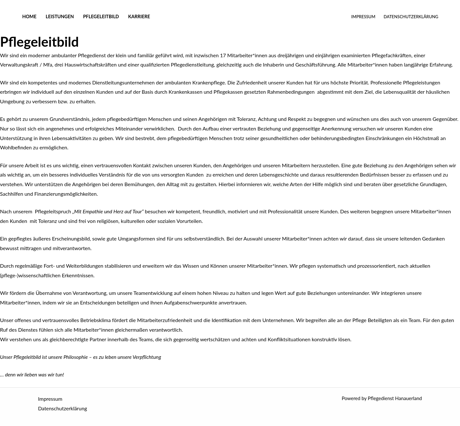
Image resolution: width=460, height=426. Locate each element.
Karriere (139, 16)
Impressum (363, 16)
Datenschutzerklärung (411, 16)
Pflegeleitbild (101, 16)
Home (29, 16)
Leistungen (60, 16)
